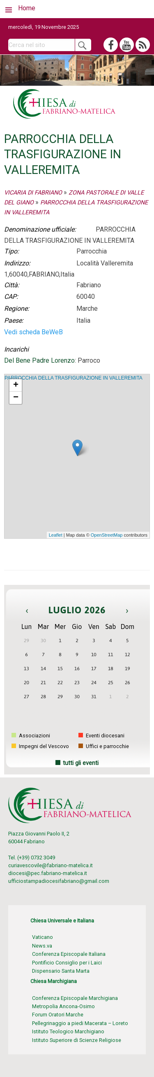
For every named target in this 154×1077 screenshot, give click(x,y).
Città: (11, 285)
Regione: (16, 308)
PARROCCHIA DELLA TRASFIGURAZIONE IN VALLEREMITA (74, 378)
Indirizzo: (17, 263)
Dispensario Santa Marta (61, 971)
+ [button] (15, 385)
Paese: (13, 320)
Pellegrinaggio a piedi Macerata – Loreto (80, 1023)
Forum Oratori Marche (57, 1014)
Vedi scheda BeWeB (33, 332)
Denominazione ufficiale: (40, 229)
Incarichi (16, 349)
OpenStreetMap (107, 535)
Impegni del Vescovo (40, 746)
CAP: (11, 296)
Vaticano (42, 937)
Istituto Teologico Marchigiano (68, 1031)
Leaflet (55, 535)
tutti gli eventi (81, 763)
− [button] (15, 398)
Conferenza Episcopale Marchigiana (75, 998)
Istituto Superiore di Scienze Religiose (76, 1040)
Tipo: (11, 251)
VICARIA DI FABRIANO (33, 192)
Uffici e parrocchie (103, 746)
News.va (42, 946)
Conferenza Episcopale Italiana (69, 954)
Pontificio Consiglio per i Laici (67, 963)
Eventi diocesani (101, 735)
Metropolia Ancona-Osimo (63, 1006)
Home (26, 8)
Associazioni (30, 735)
